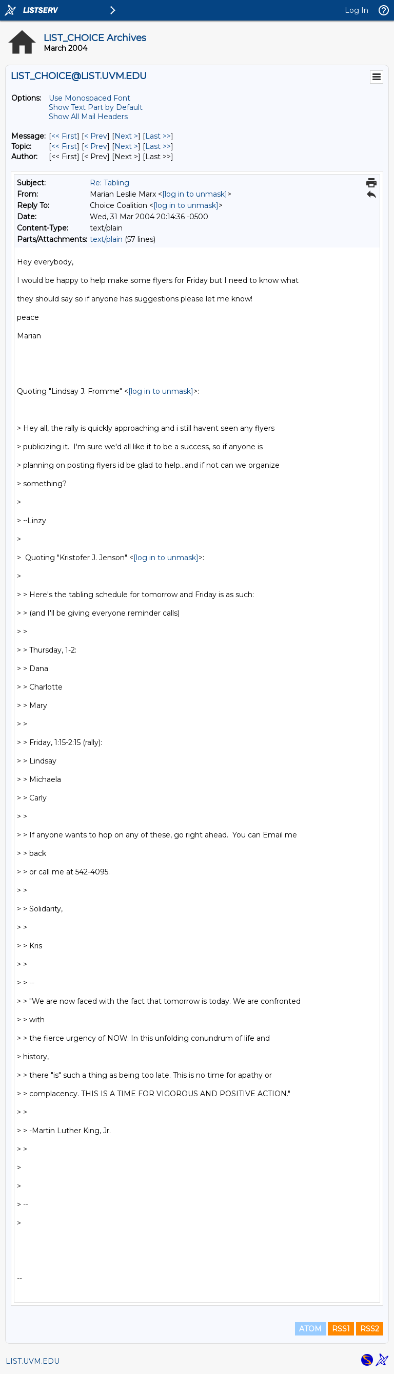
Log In (356, 10)
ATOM (310, 1328)
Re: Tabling (109, 182)
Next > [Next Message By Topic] (126, 146)
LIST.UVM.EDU (33, 1361)
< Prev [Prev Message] (95, 136)
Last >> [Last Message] (158, 136)
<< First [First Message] (64, 136)
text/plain (106, 239)
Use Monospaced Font (89, 98)
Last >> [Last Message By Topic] (158, 146)
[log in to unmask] (194, 194)
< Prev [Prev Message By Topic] (95, 146)
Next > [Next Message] (126, 136)
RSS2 (369, 1328)
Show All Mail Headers (88, 116)
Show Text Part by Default (96, 107)
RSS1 (341, 1328)
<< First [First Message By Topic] (64, 146)
